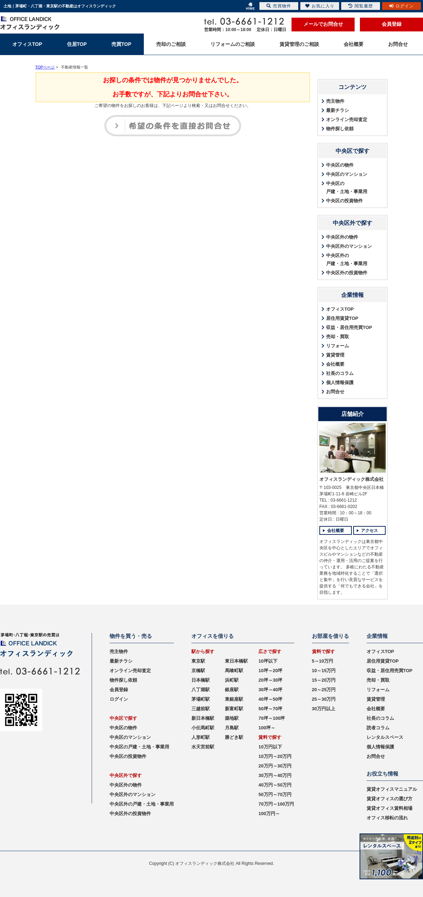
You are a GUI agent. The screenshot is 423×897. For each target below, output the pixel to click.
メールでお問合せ (323, 24)
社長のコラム (340, 373)
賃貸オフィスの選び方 (389, 798)
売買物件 (278, 6)
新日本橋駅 (202, 718)
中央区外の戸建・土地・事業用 (346, 259)
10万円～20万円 (275, 756)
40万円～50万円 (275, 785)
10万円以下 (270, 746)
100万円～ (269, 813)
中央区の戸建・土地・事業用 (346, 187)
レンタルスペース (385, 737)
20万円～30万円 (275, 766)
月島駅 (232, 727)
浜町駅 (232, 680)
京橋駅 (198, 670)
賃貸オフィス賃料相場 (389, 808)
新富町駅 (234, 708)
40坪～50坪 (270, 699)
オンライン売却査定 (346, 119)
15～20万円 (324, 680)
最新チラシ (337, 110)
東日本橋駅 (236, 661)
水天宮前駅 (202, 746)
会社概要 (335, 364)
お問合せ (335, 391)
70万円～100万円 (276, 804)
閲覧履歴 (360, 6)
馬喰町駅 (234, 670)
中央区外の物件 (342, 237)
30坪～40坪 (270, 689)
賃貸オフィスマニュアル (392, 789)
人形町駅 (200, 737)
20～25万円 (324, 689)
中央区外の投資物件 (346, 272)
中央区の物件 (340, 165)
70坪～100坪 (271, 718)
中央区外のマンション (349, 246)
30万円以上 (323, 708)
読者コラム (378, 727)
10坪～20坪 (270, 670)
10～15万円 (324, 670)
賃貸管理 (335, 355)
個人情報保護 (340, 382)
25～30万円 (324, 699)
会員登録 (391, 24)
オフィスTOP (340, 309)
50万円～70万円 (275, 794)
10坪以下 (267, 661)
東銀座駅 (234, 699)
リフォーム (337, 345)
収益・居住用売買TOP (349, 327)
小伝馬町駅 (202, 727)
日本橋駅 (200, 680)
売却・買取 (337, 336)
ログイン (119, 699)
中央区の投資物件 (344, 200)
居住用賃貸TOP (342, 318)
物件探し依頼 (340, 128)
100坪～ (266, 727)
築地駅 (232, 718)
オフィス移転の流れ (387, 817)
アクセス (369, 530)
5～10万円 (322, 661)
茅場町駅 (200, 699)
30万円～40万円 (275, 775)
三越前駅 (200, 708)
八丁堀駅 (200, 689)
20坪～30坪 (270, 680)
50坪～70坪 (270, 708)
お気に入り (320, 6)
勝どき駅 (234, 737)
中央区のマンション (346, 174)
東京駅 (198, 661)
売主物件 (335, 101)
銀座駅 (232, 689)
